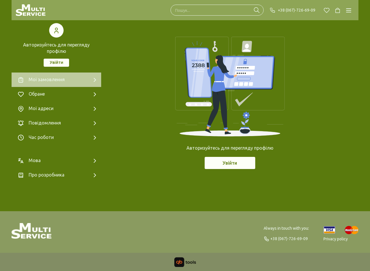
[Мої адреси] (56, 108)
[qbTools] (185, 262)
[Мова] (56, 160)
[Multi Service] (31, 10)
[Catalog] (348, 10)
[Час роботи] (56, 137)
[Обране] (56, 94)
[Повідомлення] (56, 123)
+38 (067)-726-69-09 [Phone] (292, 10)
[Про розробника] (56, 175)
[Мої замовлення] (56, 80)
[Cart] (337, 10)
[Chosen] (326, 10)
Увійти (56, 62)
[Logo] (32, 233)
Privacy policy (335, 239)
